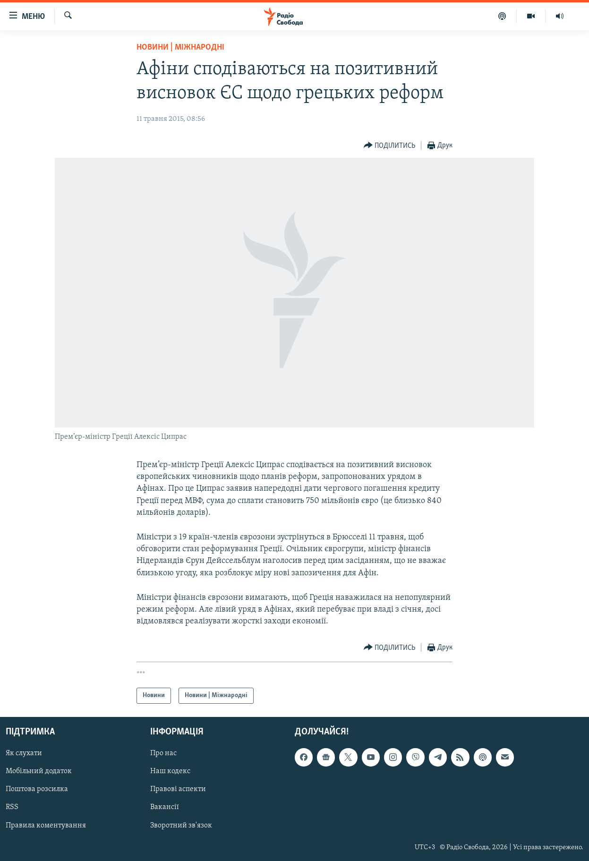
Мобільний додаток (39, 772)
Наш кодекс (170, 772)
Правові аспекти (178, 789)
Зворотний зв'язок (181, 825)
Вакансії (164, 807)
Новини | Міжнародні (180, 47)
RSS (12, 807)
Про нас (163, 754)
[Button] (390, 145)
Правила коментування (46, 825)
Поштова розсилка (37, 789)
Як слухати (24, 754)
